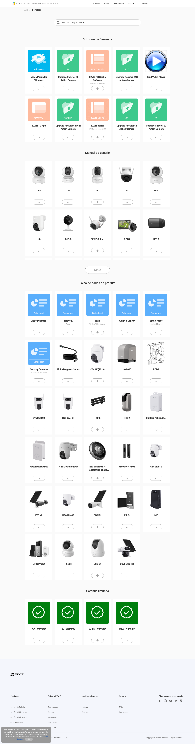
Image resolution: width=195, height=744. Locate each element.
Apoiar (27, 10)
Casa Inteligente (16, 722)
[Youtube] (171, 701)
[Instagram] (166, 701)
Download (36, 10)
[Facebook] (161, 701)
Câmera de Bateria (17, 707)
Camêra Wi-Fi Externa (18, 717)
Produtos (96, 3)
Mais (97, 270)
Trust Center (52, 717)
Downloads (123, 712)
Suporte (131, 3)
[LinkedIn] (176, 701)
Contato (51, 712)
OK (29, 739)
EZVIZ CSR (52, 727)
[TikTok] (182, 701)
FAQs (121, 707)
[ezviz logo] (17, 3)
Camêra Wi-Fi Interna (18, 712)
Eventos (85, 712)
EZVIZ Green (52, 722)
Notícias (85, 707)
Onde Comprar (118, 3)
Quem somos (53, 707)
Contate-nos (142, 3)
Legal (67, 738)
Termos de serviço (54, 738)
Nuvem (106, 3)
